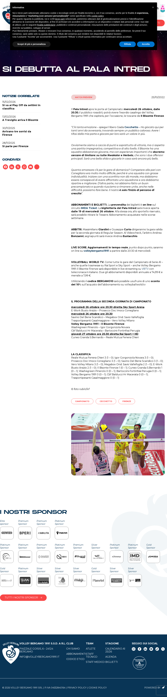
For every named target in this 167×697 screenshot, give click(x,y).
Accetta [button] (146, 44)
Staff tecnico (91, 655)
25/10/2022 (158, 97)
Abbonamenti (76, 653)
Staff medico (95, 662)
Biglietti (111, 662)
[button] (153, 7)
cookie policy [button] (97, 16)
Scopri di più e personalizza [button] (31, 44)
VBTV (145, 268)
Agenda (110, 656)
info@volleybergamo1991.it (39, 656)
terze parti (60, 19)
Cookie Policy (97, 687)
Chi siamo (73, 648)
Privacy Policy (76, 687)
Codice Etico (75, 659)
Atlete (91, 648)
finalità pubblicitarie (46, 25)
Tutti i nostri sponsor (23, 597)
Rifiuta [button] (127, 44)
